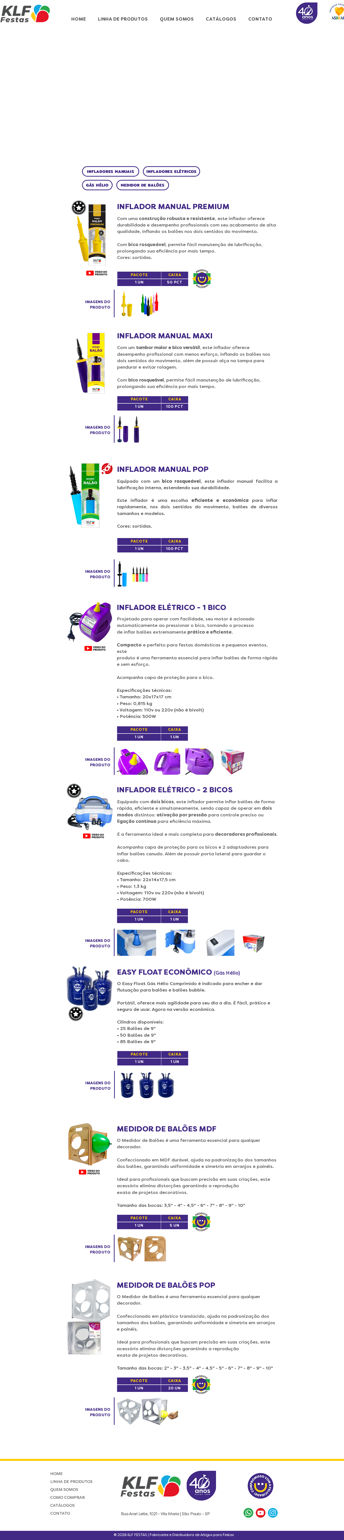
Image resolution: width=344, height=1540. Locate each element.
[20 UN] (174, 1388)
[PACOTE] (139, 275)
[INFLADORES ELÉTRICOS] (171, 171)
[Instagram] (273, 1513)
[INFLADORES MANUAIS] (110, 171)
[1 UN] (139, 282)
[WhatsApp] (248, 1513)
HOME (56, 1474)
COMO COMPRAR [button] (67, 1498)
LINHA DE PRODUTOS (71, 1482)
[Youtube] (260, 1513)
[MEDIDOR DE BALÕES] (142, 185)
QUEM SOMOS (64, 1490)
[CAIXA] (174, 275)
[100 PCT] (174, 407)
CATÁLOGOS (62, 1506)
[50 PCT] (174, 282)
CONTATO (60, 1514)
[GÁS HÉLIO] (97, 185)
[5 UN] (174, 1225)
